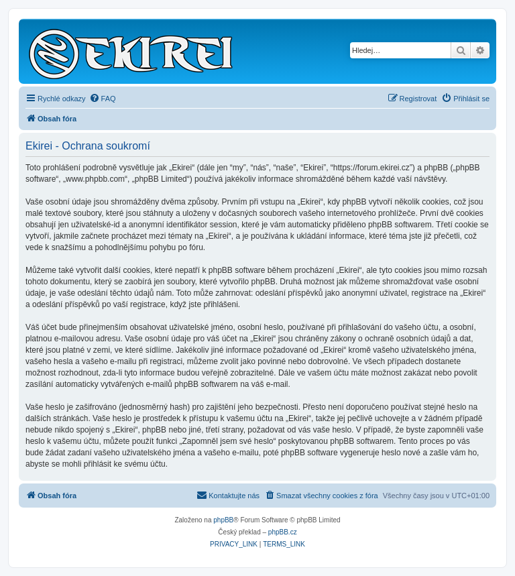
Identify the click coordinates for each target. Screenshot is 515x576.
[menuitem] (102, 99)
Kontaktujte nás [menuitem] (228, 495)
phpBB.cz (282, 532)
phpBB (223, 520)
